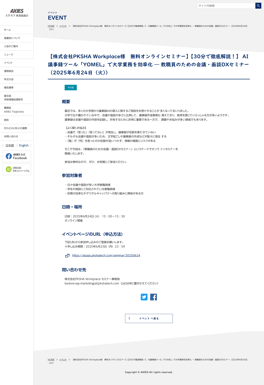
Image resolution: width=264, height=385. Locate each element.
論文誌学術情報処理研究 (13, 98)
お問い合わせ (11, 136)
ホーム (7, 30)
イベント (63, 26)
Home (51, 26)
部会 (6, 120)
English (24, 145)
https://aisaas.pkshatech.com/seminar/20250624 (106, 255)
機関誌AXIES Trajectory (14, 110)
